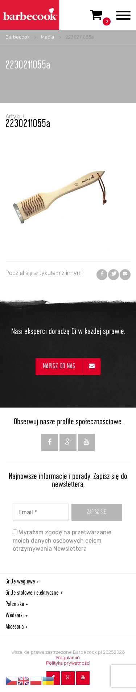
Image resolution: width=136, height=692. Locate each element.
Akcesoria (14, 627)
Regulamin (68, 657)
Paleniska (14, 604)
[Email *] (41, 512)
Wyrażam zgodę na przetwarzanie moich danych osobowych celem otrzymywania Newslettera (62, 540)
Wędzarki (14, 616)
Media (47, 37)
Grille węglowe (20, 582)
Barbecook (17, 37)
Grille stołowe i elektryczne (31, 593)
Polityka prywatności (68, 663)
